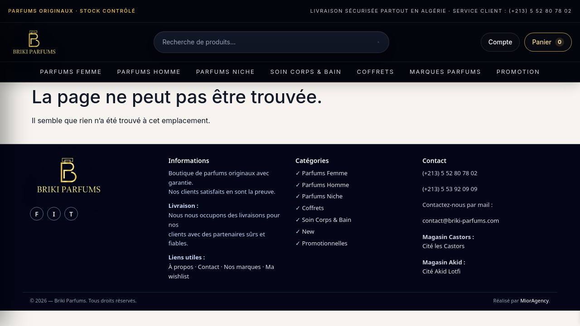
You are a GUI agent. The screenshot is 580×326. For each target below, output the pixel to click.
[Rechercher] (378, 42)
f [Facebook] (37, 214)
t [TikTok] (71, 214)
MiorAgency (534, 300)
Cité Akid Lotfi (441, 271)
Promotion (518, 71)
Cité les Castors (443, 246)
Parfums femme (71, 71)
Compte (500, 42)
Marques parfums (445, 71)
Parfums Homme (325, 185)
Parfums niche (225, 71)
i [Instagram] (54, 214)
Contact (208, 267)
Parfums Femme (325, 173)
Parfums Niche (322, 196)
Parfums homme (149, 71)
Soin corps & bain (306, 71)
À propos (181, 267)
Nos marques (242, 267)
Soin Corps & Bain (326, 220)
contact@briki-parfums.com (460, 220)
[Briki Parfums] (34, 42)
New (308, 231)
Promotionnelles (324, 243)
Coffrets (375, 71)
